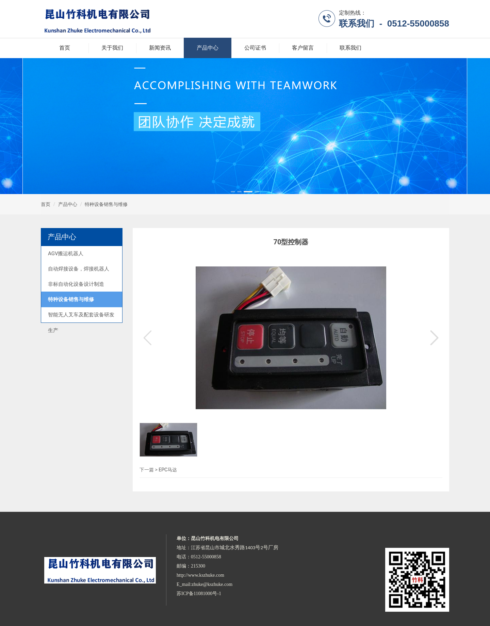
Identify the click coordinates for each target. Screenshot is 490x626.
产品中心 (207, 48)
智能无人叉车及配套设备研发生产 (81, 322)
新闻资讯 (160, 48)
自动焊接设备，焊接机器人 (78, 269)
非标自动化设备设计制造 (76, 284)
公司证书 (255, 48)
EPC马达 (168, 469)
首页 (64, 48)
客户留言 (303, 48)
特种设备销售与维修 (106, 204)
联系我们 (350, 48)
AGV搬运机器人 (65, 253)
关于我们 (112, 48)
